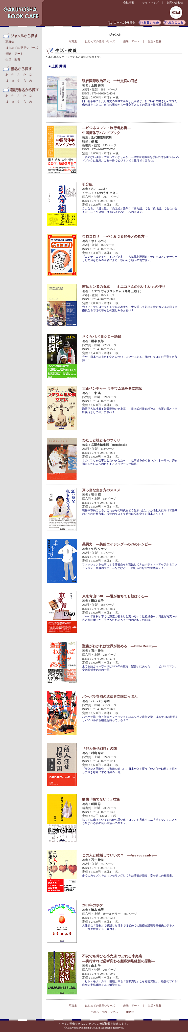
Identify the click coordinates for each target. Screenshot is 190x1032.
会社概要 (128, 2)
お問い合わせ (175, 2)
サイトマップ (150, 2)
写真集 (9, 42)
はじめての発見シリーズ (21, 47)
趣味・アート (14, 53)
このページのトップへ (104, 1011)
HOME (130, 1011)
